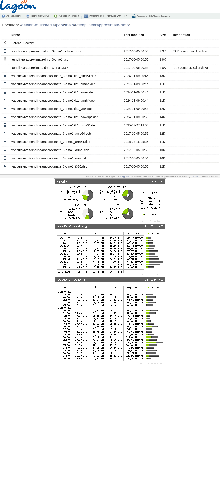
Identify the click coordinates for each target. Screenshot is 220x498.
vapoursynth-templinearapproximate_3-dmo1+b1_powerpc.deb (54, 117)
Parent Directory (22, 43)
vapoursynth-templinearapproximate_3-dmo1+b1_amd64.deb (53, 76)
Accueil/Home (13, 15)
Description (181, 35)
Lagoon (124, 176)
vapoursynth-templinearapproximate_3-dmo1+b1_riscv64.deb (54, 125)
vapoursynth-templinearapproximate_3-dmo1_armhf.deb (50, 158)
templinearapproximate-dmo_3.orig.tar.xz (39, 67)
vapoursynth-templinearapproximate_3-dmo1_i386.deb (49, 166)
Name (15, 35)
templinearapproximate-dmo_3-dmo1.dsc (39, 59)
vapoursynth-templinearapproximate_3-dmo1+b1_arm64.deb (53, 84)
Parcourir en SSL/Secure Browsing (153, 16)
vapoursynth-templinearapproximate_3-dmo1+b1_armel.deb (52, 92)
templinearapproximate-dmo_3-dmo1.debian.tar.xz (46, 51)
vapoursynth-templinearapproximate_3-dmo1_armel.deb (50, 150)
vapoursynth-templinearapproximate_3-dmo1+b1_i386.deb (52, 109)
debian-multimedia (38, 25)
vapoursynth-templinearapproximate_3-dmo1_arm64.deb (50, 142)
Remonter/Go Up (40, 15)
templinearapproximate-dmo (103, 25)
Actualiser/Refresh (69, 15)
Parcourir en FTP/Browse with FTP (107, 15)
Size (163, 35)
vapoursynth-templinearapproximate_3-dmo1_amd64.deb (51, 133)
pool (60, 25)
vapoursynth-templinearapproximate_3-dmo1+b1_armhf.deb (53, 100)
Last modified (134, 35)
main (69, 25)
